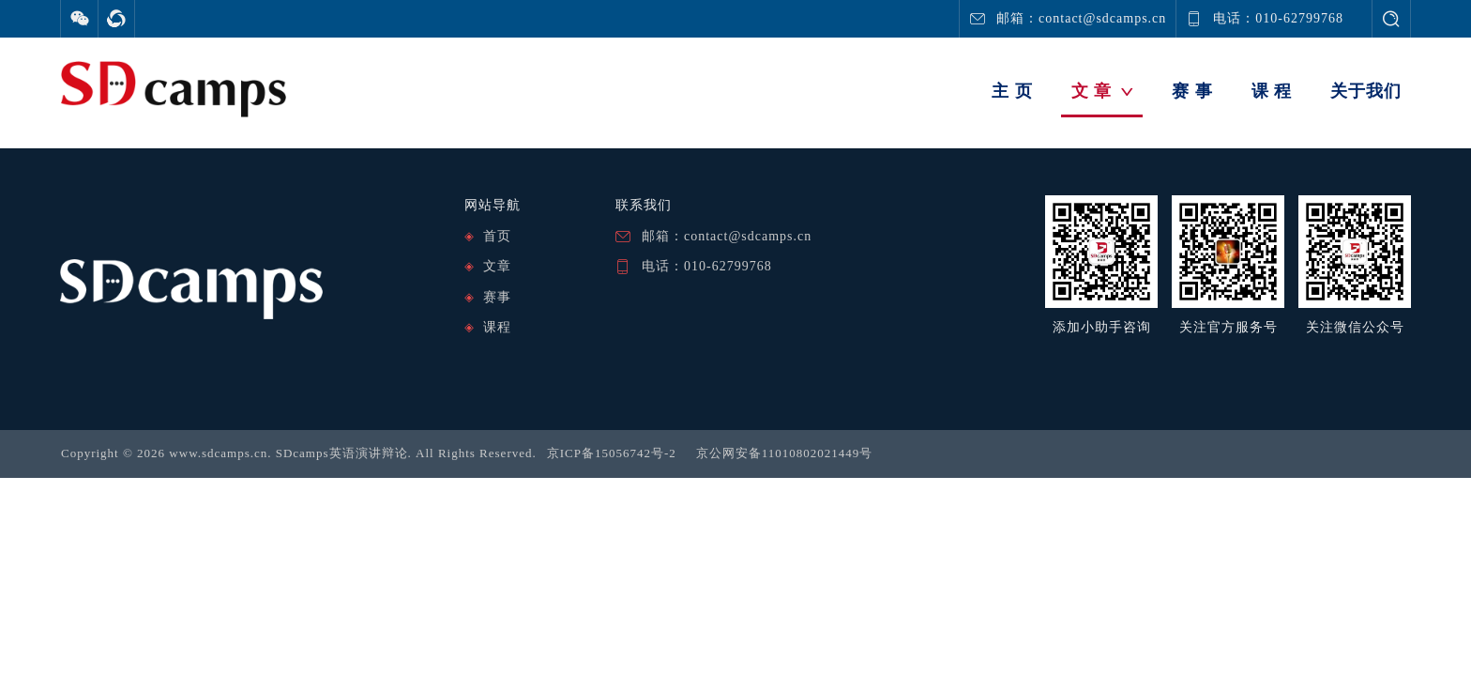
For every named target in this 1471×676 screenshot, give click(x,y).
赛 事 (1192, 91)
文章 (497, 266)
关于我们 (1366, 91)
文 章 (1102, 91)
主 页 (1012, 91)
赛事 (497, 297)
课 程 (1272, 91)
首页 (497, 236)
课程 (497, 327)
